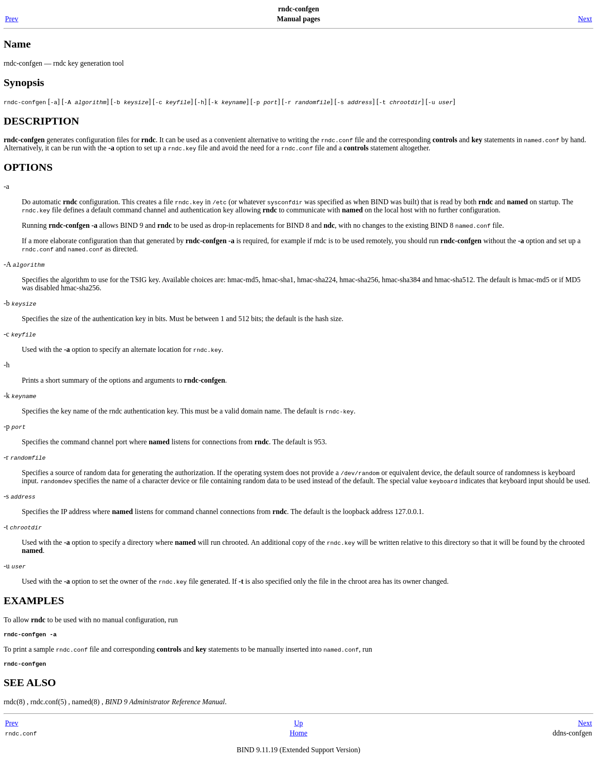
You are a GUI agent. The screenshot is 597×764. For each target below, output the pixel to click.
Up (298, 726)
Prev (11, 19)
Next (585, 19)
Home (298, 736)
